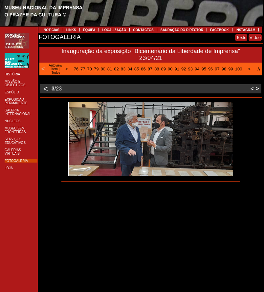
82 (116, 69)
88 (156, 69)
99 (230, 69)
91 (177, 69)
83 (123, 69)
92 (183, 69)
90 (170, 69)
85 (136, 69)
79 (96, 69)
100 (238, 69)
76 (76, 69)
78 (89, 69)
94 (197, 69)
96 (210, 69)
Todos (56, 72)
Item (54, 69)
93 (190, 69)
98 (224, 69)
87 (150, 69)
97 (217, 69)
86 (143, 69)
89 (163, 69)
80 (102, 69)
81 (109, 69)
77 (82, 69)
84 (129, 69)
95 (203, 69)
